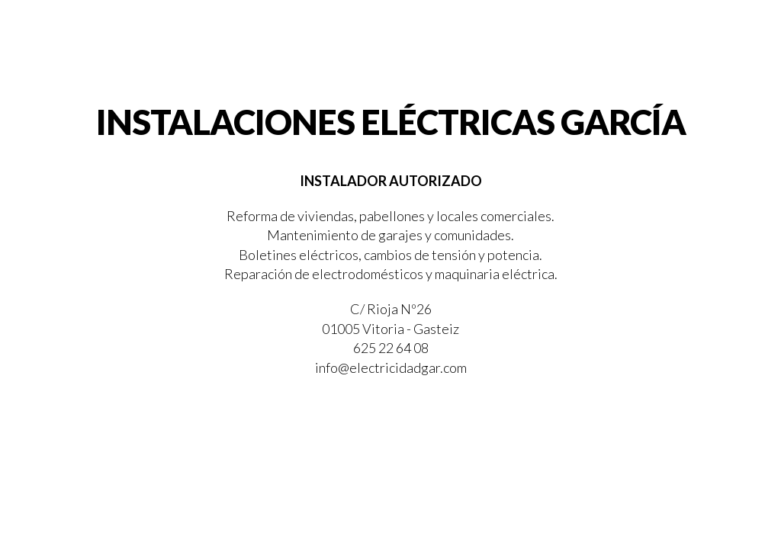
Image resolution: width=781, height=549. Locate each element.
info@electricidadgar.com (391, 367)
